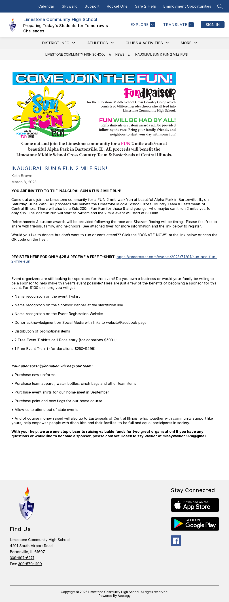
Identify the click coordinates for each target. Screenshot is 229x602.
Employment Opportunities (187, 6)
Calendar (46, 6)
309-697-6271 (22, 558)
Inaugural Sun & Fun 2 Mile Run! (161, 54)
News (120, 54)
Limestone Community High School (75, 54)
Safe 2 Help (145, 6)
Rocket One (117, 6)
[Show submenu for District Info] (55, 43)
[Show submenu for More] (186, 43)
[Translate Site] (178, 24)
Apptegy (124, 596)
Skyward (70, 6)
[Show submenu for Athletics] (97, 43)
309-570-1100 (30, 564)
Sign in (213, 24)
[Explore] (142, 24)
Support (92, 6)
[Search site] (220, 6)
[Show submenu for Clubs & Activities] (144, 43)
